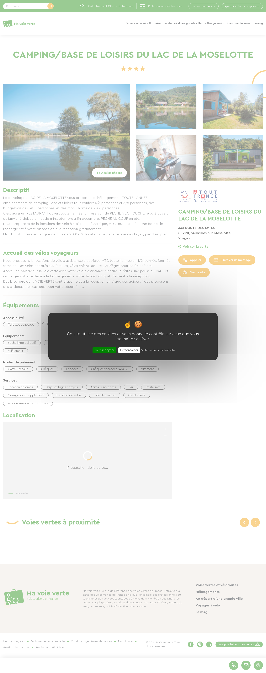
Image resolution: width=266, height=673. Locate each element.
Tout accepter (104, 350)
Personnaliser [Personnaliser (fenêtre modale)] (129, 350)
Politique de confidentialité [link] (158, 350)
